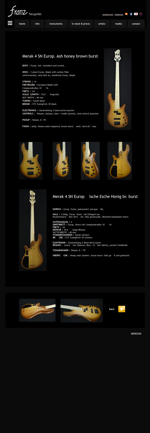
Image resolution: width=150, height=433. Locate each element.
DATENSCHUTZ (108, 15)
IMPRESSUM (119, 15)
